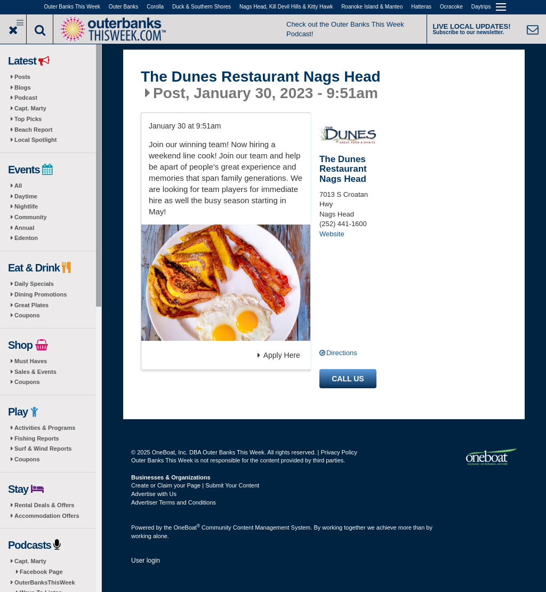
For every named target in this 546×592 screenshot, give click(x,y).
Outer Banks (124, 7)
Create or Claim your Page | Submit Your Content (195, 485)
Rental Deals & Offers (44, 505)
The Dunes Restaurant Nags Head (261, 77)
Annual (24, 228)
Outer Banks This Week (72, 7)
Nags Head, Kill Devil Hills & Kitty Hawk (286, 7)
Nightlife (26, 206)
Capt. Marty (30, 108)
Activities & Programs (44, 428)
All (18, 185)
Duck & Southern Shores (201, 7)
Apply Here (279, 355)
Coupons (27, 315)
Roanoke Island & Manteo (372, 7)
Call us (348, 378)
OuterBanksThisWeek (44, 582)
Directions (341, 353)
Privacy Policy (338, 452)
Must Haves (30, 361)
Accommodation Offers (46, 516)
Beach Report (33, 129)
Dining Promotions (40, 294)
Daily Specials (34, 284)
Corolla (155, 7)
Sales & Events (35, 372)
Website (331, 234)
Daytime (25, 196)
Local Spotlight (35, 140)
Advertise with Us (153, 494)
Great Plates (31, 305)
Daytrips (481, 7)
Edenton (26, 238)
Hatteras (421, 7)
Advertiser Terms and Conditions (173, 502)
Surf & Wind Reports (42, 448)
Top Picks (28, 119)
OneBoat (187, 527)
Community (30, 217)
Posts (22, 77)
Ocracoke (451, 7)
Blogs (22, 87)
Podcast (25, 97)
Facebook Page (41, 572)
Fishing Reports (36, 438)
